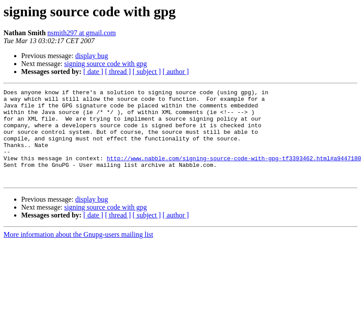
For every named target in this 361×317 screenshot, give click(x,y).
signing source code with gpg (105, 63)
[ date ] (93, 71)
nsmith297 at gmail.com (82, 33)
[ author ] (176, 71)
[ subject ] (147, 71)
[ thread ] (118, 71)
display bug (91, 55)
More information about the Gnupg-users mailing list (78, 253)
